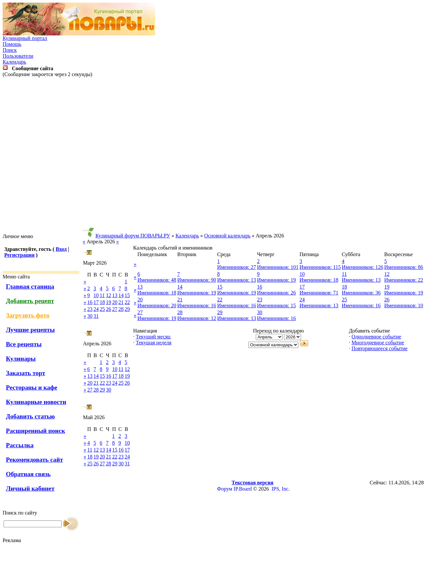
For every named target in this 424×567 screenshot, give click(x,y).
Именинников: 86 (403, 267)
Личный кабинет (30, 488)
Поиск (10, 50)
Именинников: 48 (156, 280)
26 (108, 309)
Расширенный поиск (35, 430)
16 (89, 302)
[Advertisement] (211, 155)
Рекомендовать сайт (34, 459)
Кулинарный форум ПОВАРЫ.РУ (132, 235)
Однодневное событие (376, 336)
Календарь (14, 62)
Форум (224, 489)
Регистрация (19, 255)
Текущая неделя (154, 342)
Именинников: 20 (156, 305)
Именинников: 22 (403, 280)
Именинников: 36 (361, 292)
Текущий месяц (153, 336)
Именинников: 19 (276, 280)
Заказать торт (25, 373)
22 (127, 302)
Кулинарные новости (36, 401)
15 (127, 295)
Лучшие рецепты (30, 329)
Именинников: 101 (278, 267)
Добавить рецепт (30, 300)
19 (108, 302)
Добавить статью (30, 416)
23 (89, 309)
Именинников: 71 (318, 292)
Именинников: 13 (236, 280)
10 (96, 295)
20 (114, 302)
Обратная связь (28, 474)
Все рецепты (24, 344)
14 (121, 295)
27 (114, 309)
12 (108, 295)
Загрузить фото (28, 315)
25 (102, 309)
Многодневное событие (378, 342)
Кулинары (21, 358)
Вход (61, 249)
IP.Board (242, 489)
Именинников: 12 (196, 318)
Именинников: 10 (403, 305)
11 (102, 295)
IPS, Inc (280, 489)
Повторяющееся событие (380, 348)
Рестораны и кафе (31, 387)
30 (89, 316)
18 (102, 302)
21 (121, 302)
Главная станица (30, 286)
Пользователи (18, 56)
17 (96, 302)
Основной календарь (227, 235)
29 (127, 309)
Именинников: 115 (320, 267)
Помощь (12, 44)
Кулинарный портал (25, 38)
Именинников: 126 (362, 267)
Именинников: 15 (276, 305)
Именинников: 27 (236, 267)
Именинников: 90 (196, 280)
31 (96, 316)
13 (114, 295)
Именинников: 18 (318, 280)
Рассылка (19, 445)
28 (121, 309)
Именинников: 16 (196, 305)
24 (96, 309)
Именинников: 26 (276, 292)
